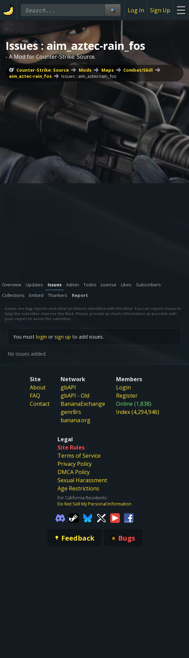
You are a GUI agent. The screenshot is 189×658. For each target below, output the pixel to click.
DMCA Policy (74, 472)
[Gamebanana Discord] (60, 517)
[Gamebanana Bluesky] (87, 517)
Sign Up (160, 10)
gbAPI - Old (75, 395)
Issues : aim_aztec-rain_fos (88, 76)
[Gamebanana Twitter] (101, 517)
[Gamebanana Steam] (73, 517)
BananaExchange (83, 403)
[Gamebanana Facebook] (128, 517)
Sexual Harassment (82, 480)
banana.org (75, 420)
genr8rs (71, 412)
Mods (85, 70)
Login (123, 387)
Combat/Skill (138, 70)
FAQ (35, 395)
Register (127, 395)
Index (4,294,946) (137, 412)
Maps (107, 70)
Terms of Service (79, 455)
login (41, 336)
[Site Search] (113, 10)
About (38, 387)
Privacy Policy (75, 464)
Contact (40, 403)
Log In (136, 10)
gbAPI (68, 387)
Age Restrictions (78, 488)
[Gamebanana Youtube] (115, 517)
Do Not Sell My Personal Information (94, 504)
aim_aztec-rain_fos (30, 76)
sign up (62, 336)
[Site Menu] (181, 10)
